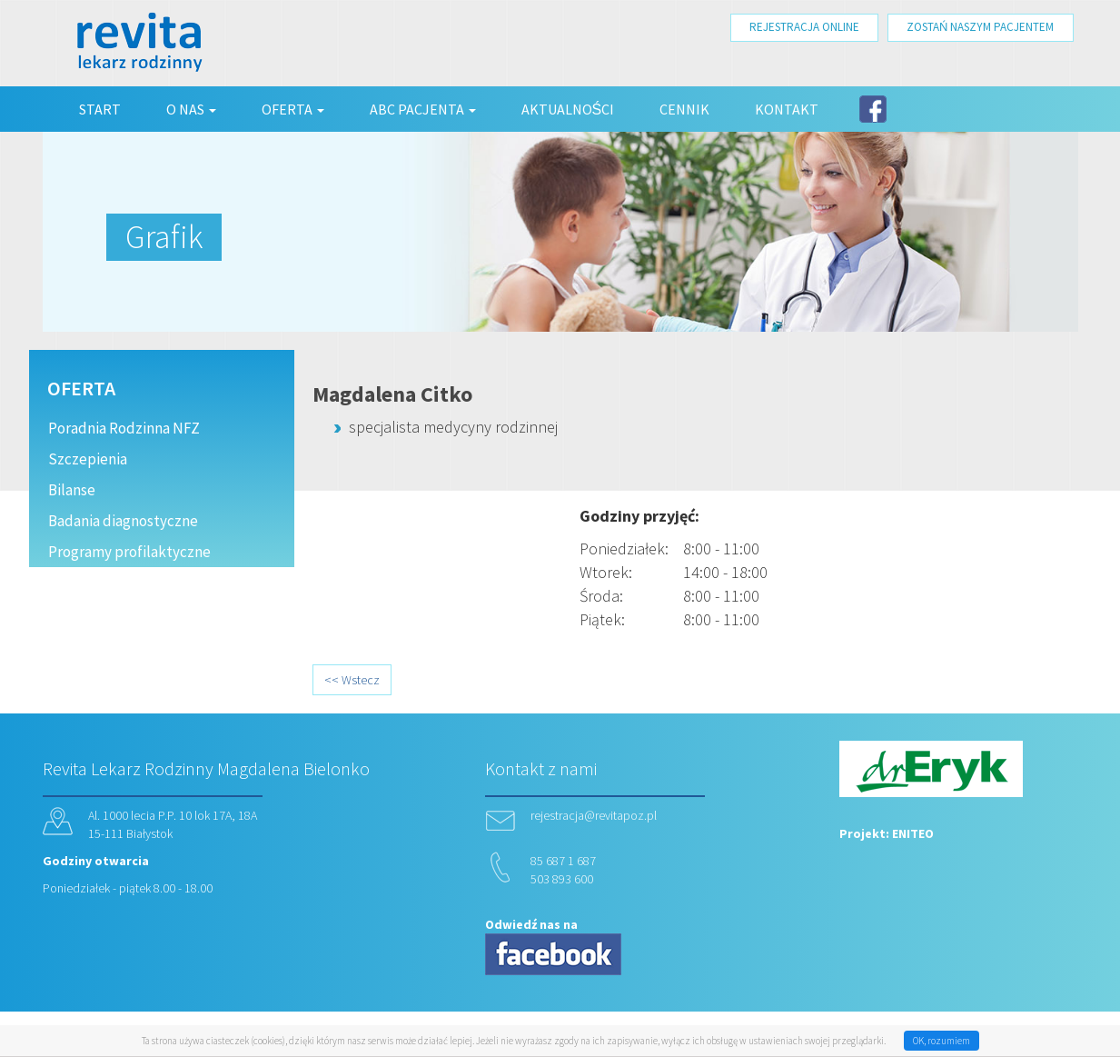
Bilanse (71, 490)
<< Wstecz (352, 680)
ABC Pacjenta (423, 109)
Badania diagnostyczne (123, 521)
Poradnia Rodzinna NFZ (124, 428)
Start (100, 109)
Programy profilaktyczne (129, 552)
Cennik (684, 109)
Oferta (293, 109)
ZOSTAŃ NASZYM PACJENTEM (980, 27)
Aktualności (568, 109)
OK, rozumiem (941, 1040)
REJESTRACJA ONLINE (804, 27)
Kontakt (786, 109)
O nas (191, 109)
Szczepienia (87, 459)
